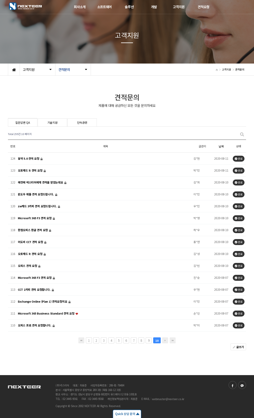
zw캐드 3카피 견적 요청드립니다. (37, 206)
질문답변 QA (22, 123)
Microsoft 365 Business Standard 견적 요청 (46, 314)
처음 (81, 340)
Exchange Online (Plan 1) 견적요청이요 (43, 302)
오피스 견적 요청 (28, 266)
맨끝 (173, 340)
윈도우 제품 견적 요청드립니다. (36, 194)
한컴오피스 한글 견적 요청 (33, 230)
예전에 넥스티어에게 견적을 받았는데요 (41, 182)
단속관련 (82, 123)
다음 (165, 340)
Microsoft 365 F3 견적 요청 (35, 218)
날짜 (221, 146)
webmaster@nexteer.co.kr (168, 399)
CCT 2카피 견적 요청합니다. (34, 290)
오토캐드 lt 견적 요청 (30, 171)
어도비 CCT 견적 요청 (31, 242)
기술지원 (52, 123)
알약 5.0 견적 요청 (29, 159)
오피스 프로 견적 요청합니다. (35, 325)
